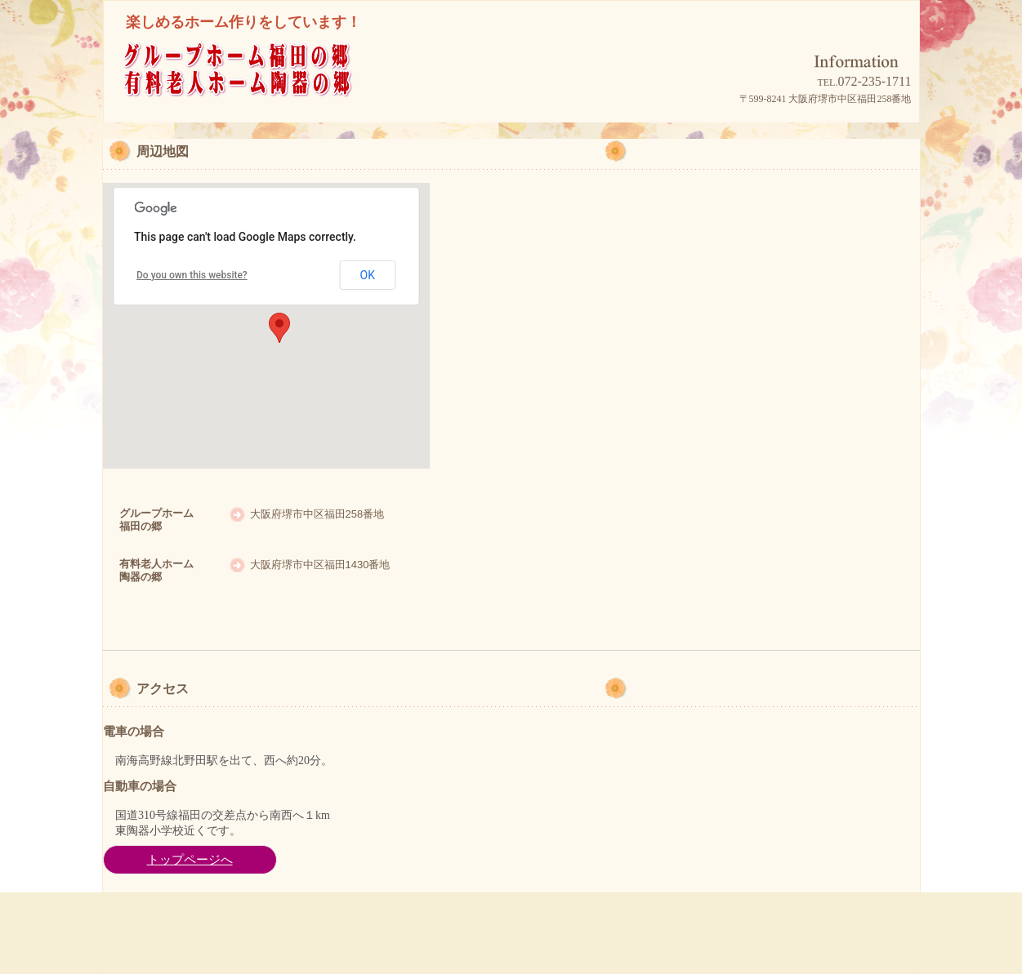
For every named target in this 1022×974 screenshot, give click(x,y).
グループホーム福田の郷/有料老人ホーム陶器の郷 (267, 91)
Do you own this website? (192, 275)
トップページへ (190, 859)
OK (367, 275)
